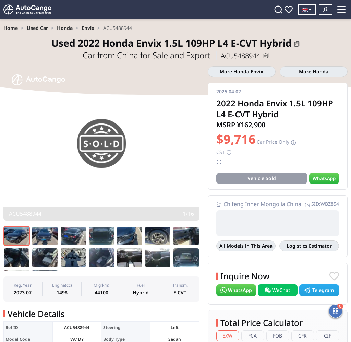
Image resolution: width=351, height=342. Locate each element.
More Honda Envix (241, 71)
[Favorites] (289, 9)
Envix (88, 28)
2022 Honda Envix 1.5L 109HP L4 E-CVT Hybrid (171, 42)
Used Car (37, 28)
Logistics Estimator (309, 246)
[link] (10, 28)
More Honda (313, 71)
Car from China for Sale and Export (147, 55)
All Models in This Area (246, 246)
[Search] (278, 9)
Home (10, 28)
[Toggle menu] (341, 9)
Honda (65, 28)
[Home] (27, 9)
